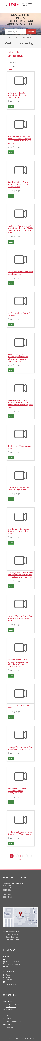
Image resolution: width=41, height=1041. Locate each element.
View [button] (11, 106)
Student (8, 1015)
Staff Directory (11, 1007)
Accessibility (10, 1028)
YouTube (9, 980)
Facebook (9, 975)
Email (8, 966)
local (10, 69)
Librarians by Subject (13, 1004)
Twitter (8, 977)
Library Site (7, 895)
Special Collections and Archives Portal (18, 37)
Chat (7, 959)
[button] (6, 5)
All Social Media (11, 984)
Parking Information (12, 939)
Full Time (9, 1013)
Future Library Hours (13, 935)
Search (31, 31)
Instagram (9, 982)
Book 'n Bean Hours (12, 937)
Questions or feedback (13, 1021)
